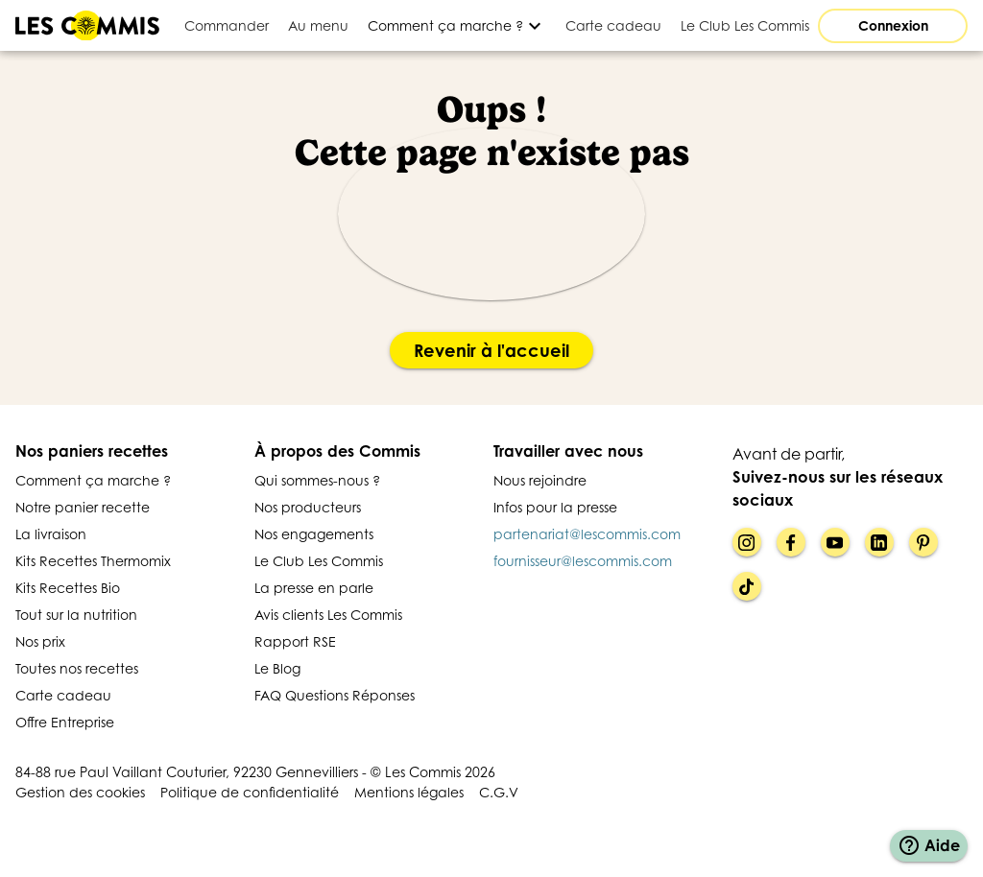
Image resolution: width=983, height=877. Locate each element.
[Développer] (457, 25)
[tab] (226, 25)
